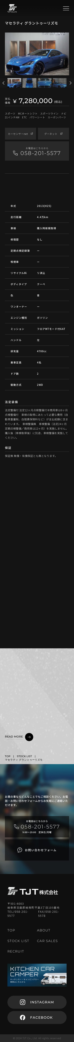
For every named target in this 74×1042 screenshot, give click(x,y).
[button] (70, 83)
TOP (7, 756)
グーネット (53, 133)
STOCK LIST (24, 756)
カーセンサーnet (20, 133)
